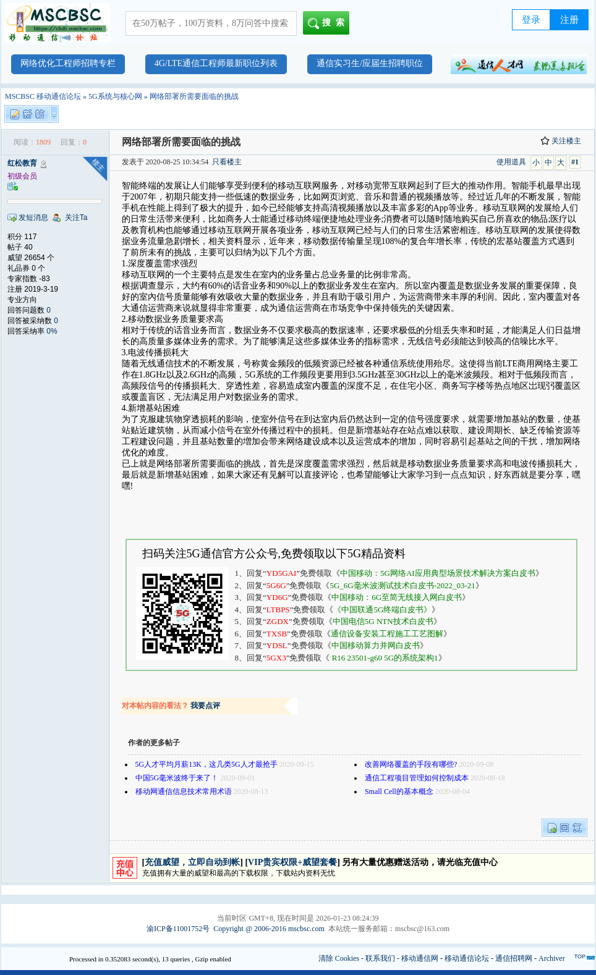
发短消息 (33, 217)
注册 (569, 20)
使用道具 (511, 162)
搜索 (328, 23)
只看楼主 (227, 162)
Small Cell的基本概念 (399, 791)
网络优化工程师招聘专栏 (68, 63)
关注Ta (76, 217)
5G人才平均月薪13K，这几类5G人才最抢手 (206, 764)
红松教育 (22, 163)
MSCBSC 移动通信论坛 (43, 96)
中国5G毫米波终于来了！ (177, 778)
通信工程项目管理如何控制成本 (417, 778)
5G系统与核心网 (115, 96)
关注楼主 (560, 141)
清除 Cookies (338, 958)
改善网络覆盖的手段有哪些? (411, 764)
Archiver (552, 958)
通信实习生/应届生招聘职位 (370, 63)
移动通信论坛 (467, 958)
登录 (531, 20)
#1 (575, 162)
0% (51, 331)
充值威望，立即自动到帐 (192, 862)
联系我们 (380, 958)
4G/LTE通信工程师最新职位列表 (216, 63)
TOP (579, 956)
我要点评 (205, 705)
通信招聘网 (513, 958)
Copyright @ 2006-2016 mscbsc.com (269, 928)
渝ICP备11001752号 (178, 928)
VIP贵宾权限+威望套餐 (292, 862)
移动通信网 (419, 958)
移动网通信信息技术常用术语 (183, 791)
